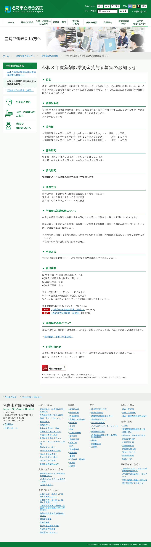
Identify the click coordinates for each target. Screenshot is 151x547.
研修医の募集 (45, 519)
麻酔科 (72, 466)
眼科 (71, 446)
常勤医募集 (45, 522)
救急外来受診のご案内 (49, 428)
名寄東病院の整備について (133, 429)
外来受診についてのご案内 (51, 415)
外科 (71, 429)
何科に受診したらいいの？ (51, 418)
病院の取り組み (129, 439)
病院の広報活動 (129, 449)
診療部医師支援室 (99, 409)
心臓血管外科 (75, 433)
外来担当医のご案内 (48, 457)
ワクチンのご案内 (47, 460)
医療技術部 (96, 444)
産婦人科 (73, 442)
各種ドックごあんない (49, 464)
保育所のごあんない (48, 532)
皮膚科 (72, 456)
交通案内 (9, 424)
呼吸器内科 (74, 412)
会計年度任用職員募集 (49, 526)
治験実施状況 (128, 445)
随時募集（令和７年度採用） (59, 336)
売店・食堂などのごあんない (134, 416)
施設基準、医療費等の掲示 (133, 435)
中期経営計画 (128, 442)
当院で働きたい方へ (25, 56)
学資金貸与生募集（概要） (20, 90)
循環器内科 (74, 409)
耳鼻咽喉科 (74, 449)
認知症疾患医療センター (101, 416)
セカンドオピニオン (48, 454)
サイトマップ (10, 397)
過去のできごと (129, 452)
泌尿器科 (73, 453)
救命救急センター (99, 419)
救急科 (72, 463)
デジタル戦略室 (98, 423)
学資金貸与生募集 (50, 56)
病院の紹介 (127, 432)
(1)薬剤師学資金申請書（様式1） (68, 309)
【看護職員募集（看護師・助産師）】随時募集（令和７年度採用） (52, 508)
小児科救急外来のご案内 (50, 450)
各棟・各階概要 (129, 412)
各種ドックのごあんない (50, 431)
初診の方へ (45, 422)
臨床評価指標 (128, 455)
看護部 (94, 447)
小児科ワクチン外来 (48, 435)
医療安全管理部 (98, 431)
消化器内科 (74, 416)
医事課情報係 (97, 412)
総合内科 (73, 423)
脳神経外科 (74, 439)
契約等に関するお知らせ (132, 483)
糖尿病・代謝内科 (77, 419)
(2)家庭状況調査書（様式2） (65, 313)
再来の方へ (45, 425)
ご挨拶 (125, 425)
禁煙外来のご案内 (47, 447)
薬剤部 (94, 440)
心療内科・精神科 (77, 459)
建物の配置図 (128, 409)
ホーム (6, 56)
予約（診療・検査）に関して (134, 480)
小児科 (72, 426)
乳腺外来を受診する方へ (50, 438)
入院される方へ (46, 485)
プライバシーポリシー (31, 397)
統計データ (127, 459)
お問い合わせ (11, 428)
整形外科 (73, 436)
